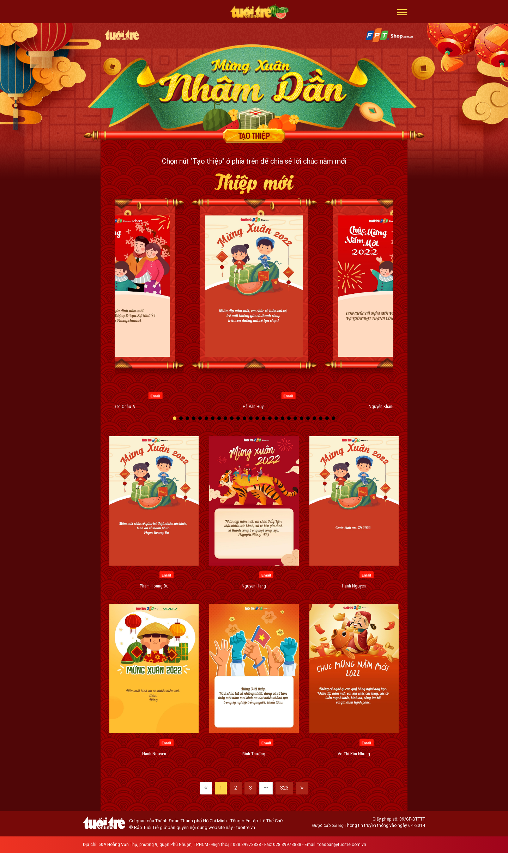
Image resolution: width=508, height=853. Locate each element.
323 (284, 788)
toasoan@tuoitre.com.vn (342, 844)
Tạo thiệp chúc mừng (254, 136)
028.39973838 (247, 844)
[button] (402, 11)
